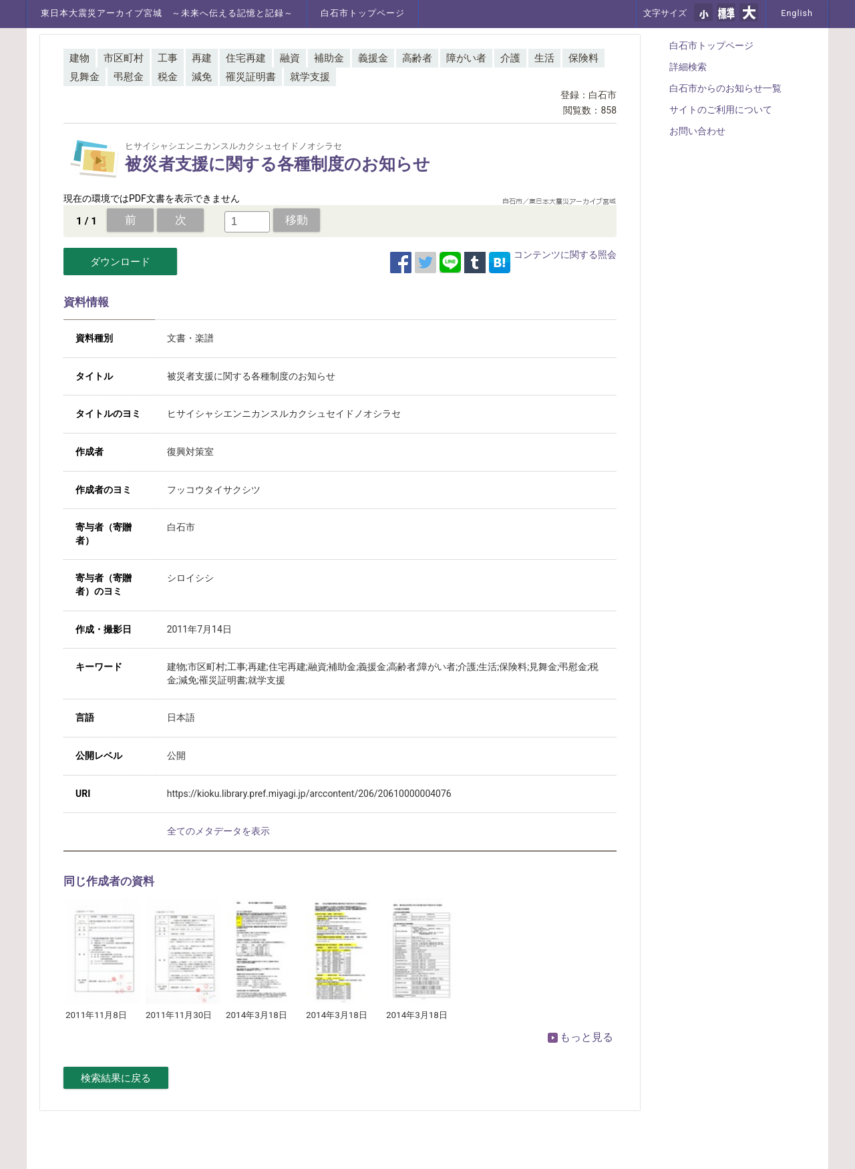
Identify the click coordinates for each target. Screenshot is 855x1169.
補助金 (329, 58)
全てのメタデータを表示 (218, 831)
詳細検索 (688, 66)
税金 (168, 77)
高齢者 (417, 58)
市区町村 (124, 58)
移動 (296, 219)
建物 (79, 58)
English (797, 13)
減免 (202, 77)
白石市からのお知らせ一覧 (725, 88)
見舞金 (84, 77)
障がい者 (466, 58)
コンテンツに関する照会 (565, 254)
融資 (290, 58)
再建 (202, 58)
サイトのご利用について (720, 109)
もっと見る (580, 1037)
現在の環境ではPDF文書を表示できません (151, 198)
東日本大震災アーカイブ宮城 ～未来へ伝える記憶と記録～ (167, 13)
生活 (544, 58)
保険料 (583, 58)
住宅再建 (246, 58)
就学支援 (310, 77)
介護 (510, 58)
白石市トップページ (363, 13)
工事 (168, 58)
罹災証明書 (251, 77)
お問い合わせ (697, 131)
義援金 (373, 58)
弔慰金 (129, 77)
